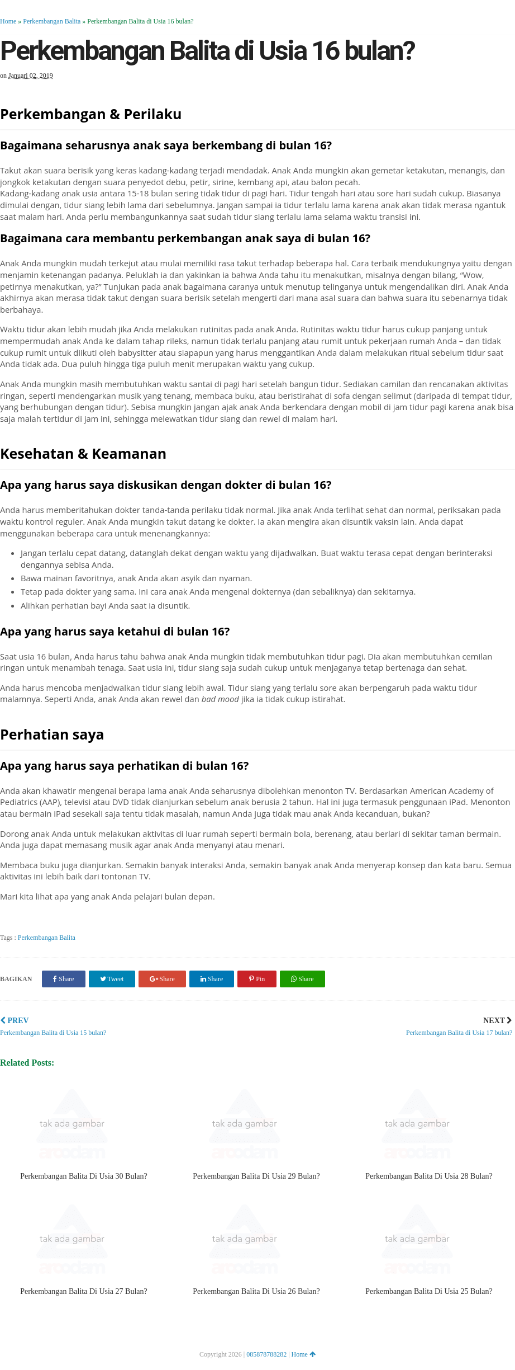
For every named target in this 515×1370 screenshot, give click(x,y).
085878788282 (266, 1354)
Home (8, 21)
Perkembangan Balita (51, 21)
